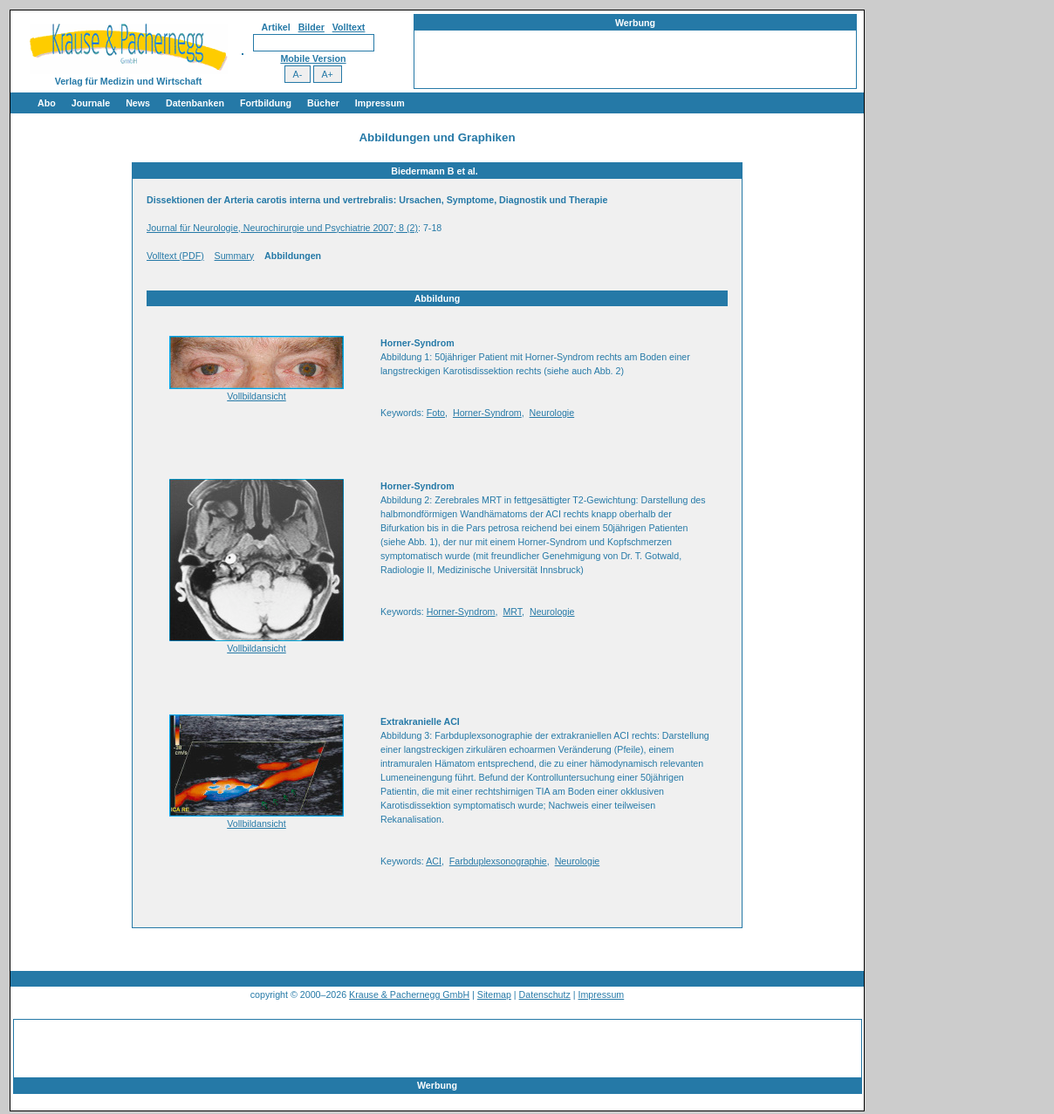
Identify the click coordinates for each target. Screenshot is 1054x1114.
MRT (512, 611)
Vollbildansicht (256, 396)
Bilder (311, 27)
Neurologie (552, 412)
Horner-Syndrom (487, 412)
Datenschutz (545, 994)
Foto (436, 412)
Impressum (380, 103)
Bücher (323, 103)
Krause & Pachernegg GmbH (409, 994)
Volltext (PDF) (175, 255)
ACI (433, 861)
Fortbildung (265, 103)
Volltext (349, 27)
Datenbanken (195, 103)
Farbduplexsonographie (498, 861)
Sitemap (494, 994)
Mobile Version (313, 58)
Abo (47, 103)
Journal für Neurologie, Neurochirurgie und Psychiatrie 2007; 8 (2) (282, 227)
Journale (91, 103)
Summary (235, 255)
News (138, 103)
